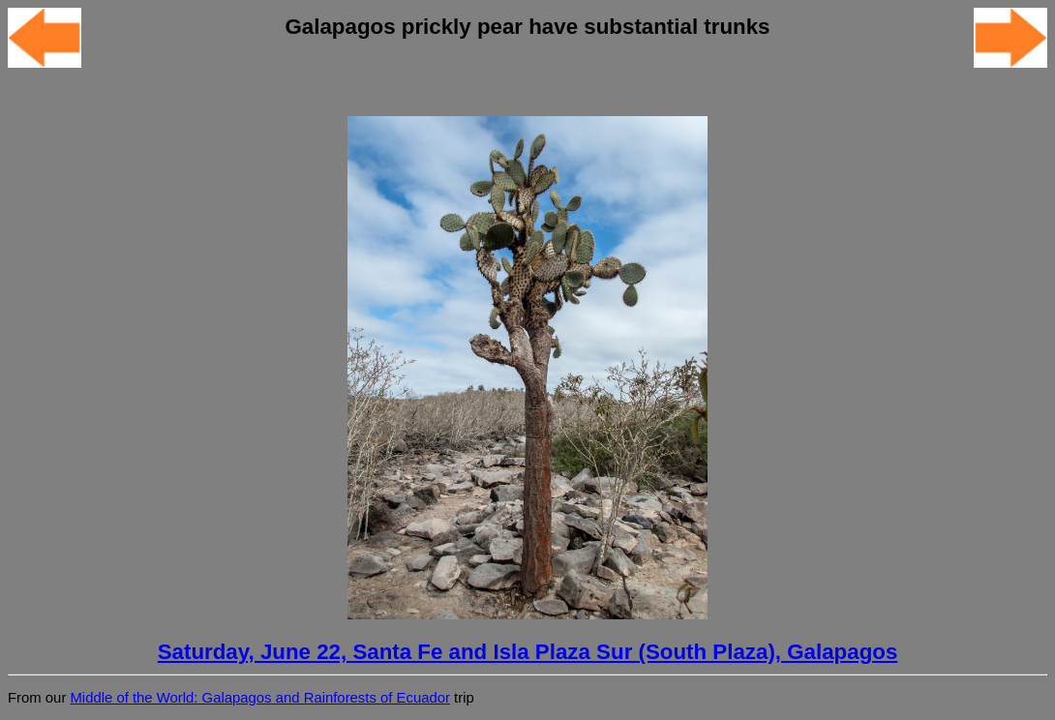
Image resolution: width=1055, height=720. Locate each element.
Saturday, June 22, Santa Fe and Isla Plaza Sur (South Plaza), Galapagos (528, 652)
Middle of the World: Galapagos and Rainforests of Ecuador (259, 697)
